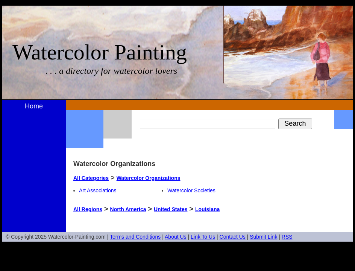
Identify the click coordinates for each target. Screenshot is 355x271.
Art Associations (98, 190)
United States (170, 209)
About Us (176, 237)
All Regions (87, 209)
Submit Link (263, 237)
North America (128, 209)
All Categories (91, 178)
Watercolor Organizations (149, 178)
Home (34, 106)
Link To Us (203, 237)
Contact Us (233, 237)
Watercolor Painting (99, 52)
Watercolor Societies (191, 190)
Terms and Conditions (135, 237)
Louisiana (207, 209)
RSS (287, 237)
